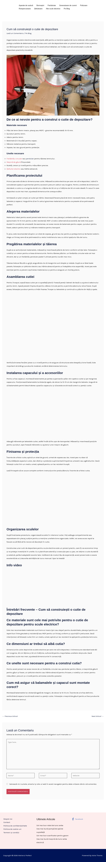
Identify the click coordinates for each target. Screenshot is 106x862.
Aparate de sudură (26, 5)
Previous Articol (10, 716)
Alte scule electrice (53, 9)
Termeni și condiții (11, 832)
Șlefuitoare (38, 9)
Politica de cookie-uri (12, 829)
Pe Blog (67, 9)
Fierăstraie (52, 5)
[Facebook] (77, 819)
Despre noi (7, 819)
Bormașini (40, 5)
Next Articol (98, 716)
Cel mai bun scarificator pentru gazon (53, 835)
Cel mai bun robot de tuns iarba (50, 825)
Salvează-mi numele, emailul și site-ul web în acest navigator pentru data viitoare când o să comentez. (53, 784)
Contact (6, 822)
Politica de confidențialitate (15, 826)
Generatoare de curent (68, 5)
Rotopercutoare (25, 9)
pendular (30, 159)
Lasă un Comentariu (15, 33)
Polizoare (83, 5)
